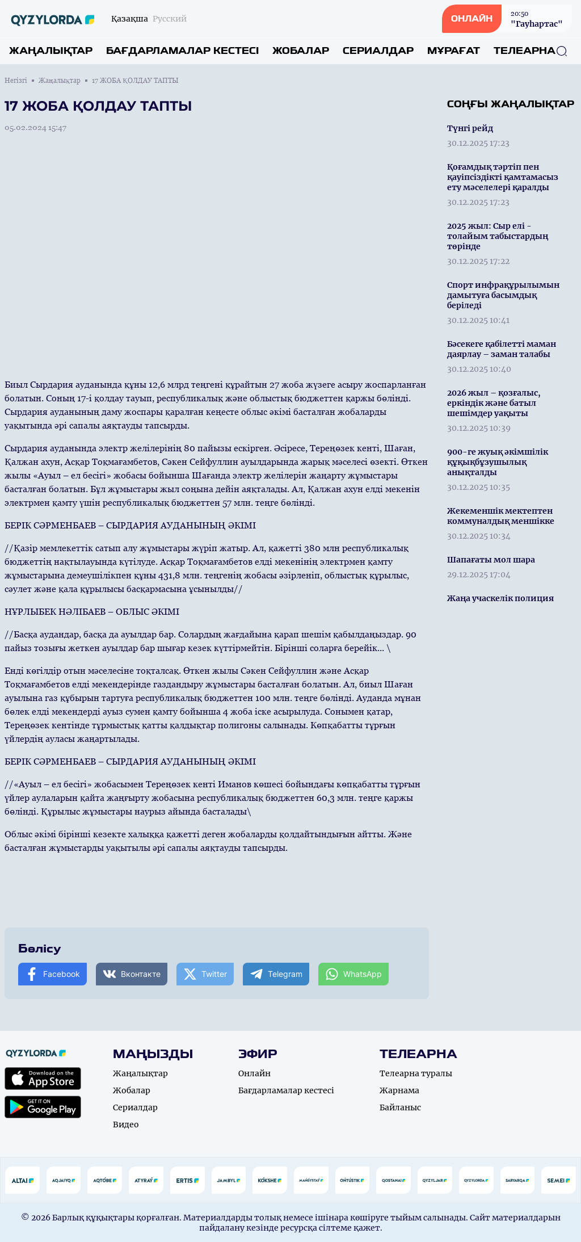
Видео (126, 1124)
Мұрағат (453, 50)
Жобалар (300, 50)
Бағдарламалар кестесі (182, 50)
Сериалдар (378, 50)
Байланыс (400, 1107)
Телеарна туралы (416, 1073)
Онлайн (254, 1073)
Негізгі (16, 81)
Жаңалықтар (50, 50)
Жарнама (399, 1090)
